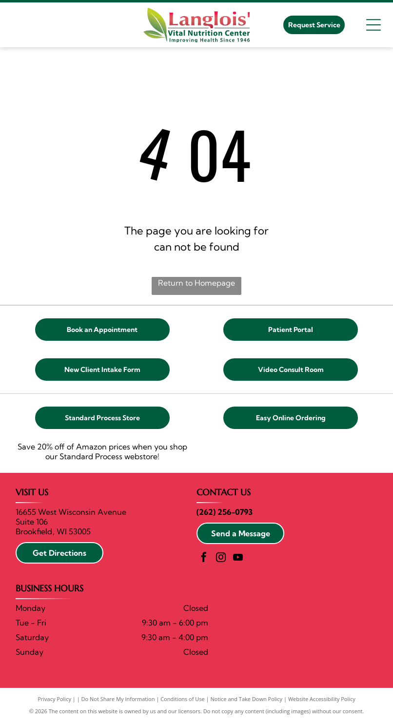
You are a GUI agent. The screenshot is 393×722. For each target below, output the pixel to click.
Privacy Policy (54, 698)
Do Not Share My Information (118, 698)
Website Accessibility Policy (321, 698)
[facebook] (203, 558)
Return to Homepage (196, 283)
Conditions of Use (182, 698)
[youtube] (238, 558)
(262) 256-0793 (224, 512)
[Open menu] (373, 25)
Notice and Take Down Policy (247, 698)
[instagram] (221, 558)
